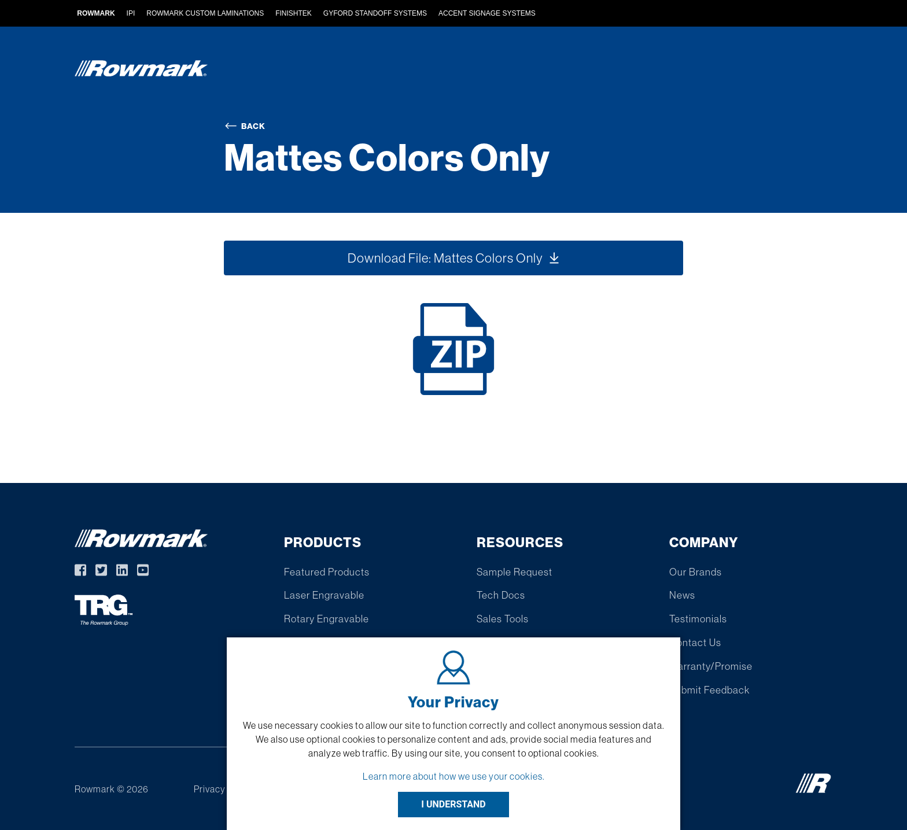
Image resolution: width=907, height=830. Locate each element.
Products (333, 71)
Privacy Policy (223, 789)
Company (763, 71)
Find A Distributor (590, 71)
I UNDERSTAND (453, 804)
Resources (687, 71)
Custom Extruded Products (450, 71)
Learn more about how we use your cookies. (454, 776)
